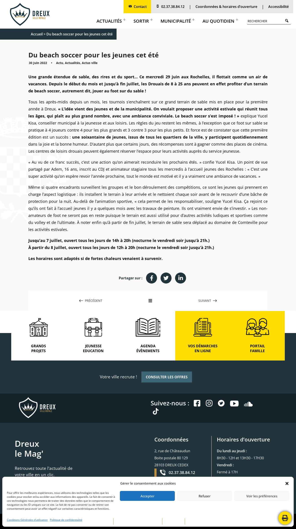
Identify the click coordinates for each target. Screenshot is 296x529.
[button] (287, 483)
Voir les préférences (261, 496)
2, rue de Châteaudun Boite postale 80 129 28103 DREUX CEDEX (172, 457)
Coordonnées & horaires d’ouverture (226, 6)
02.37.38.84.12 (170, 6)
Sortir (143, 21)
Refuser (204, 496)
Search (288, 21)
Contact (137, 6)
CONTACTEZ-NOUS (199, 521)
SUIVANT (207, 300)
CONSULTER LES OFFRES (167, 377)
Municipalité (178, 21)
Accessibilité (278, 6)
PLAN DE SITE (173, 521)
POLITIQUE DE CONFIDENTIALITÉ (138, 521)
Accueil (37, 34)
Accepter (147, 496)
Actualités (111, 21)
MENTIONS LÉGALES (97, 521)
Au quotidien (220, 21)
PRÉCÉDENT (90, 300)
